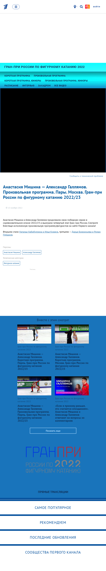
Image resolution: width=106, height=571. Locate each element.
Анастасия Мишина (12, 252)
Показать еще (53, 430)
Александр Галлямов (31, 252)
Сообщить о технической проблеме (86, 176)
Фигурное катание (11, 263)
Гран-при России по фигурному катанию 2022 (44, 67)
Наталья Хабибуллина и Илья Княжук (38, 231)
